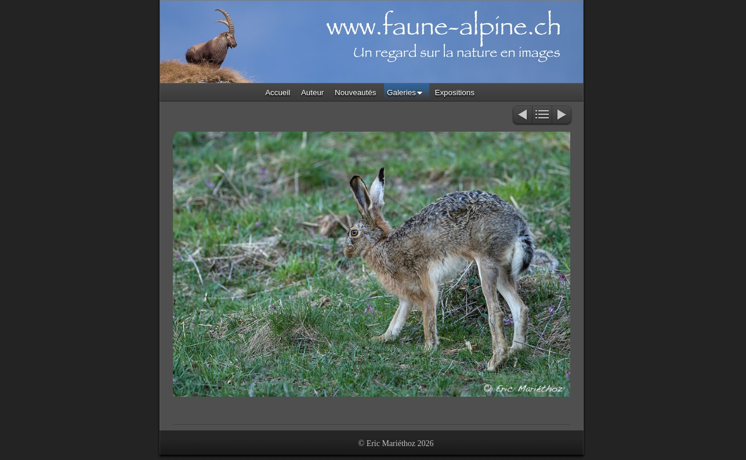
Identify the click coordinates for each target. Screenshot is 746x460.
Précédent (522, 116)
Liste (542, 116)
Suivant (562, 116)
